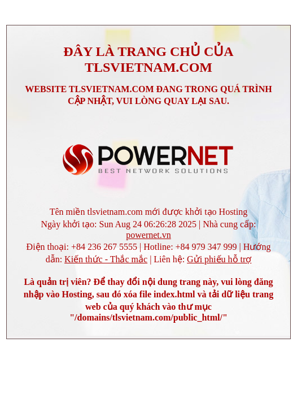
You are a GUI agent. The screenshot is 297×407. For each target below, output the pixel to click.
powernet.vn (148, 235)
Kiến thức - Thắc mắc (105, 259)
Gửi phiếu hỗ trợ (219, 259)
